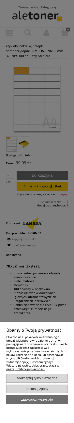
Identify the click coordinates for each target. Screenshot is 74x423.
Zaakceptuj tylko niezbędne (37, 378)
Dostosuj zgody (37, 389)
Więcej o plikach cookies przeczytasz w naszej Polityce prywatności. (32, 367)
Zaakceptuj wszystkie (37, 399)
